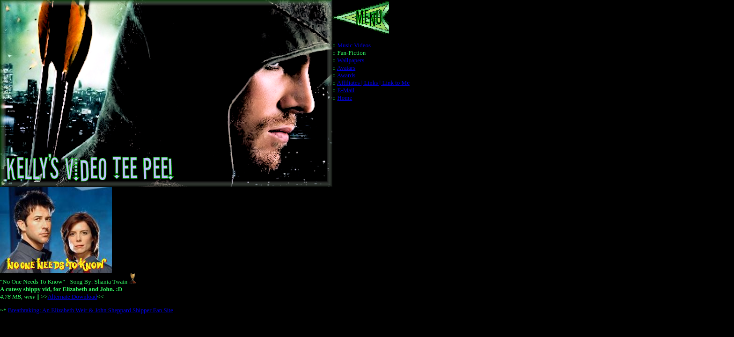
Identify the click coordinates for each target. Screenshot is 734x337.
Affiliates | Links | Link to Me (373, 82)
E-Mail (345, 90)
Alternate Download (72, 296)
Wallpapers (350, 60)
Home (344, 97)
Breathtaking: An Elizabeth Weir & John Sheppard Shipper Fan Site (90, 310)
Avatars (346, 67)
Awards (346, 75)
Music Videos (354, 45)
